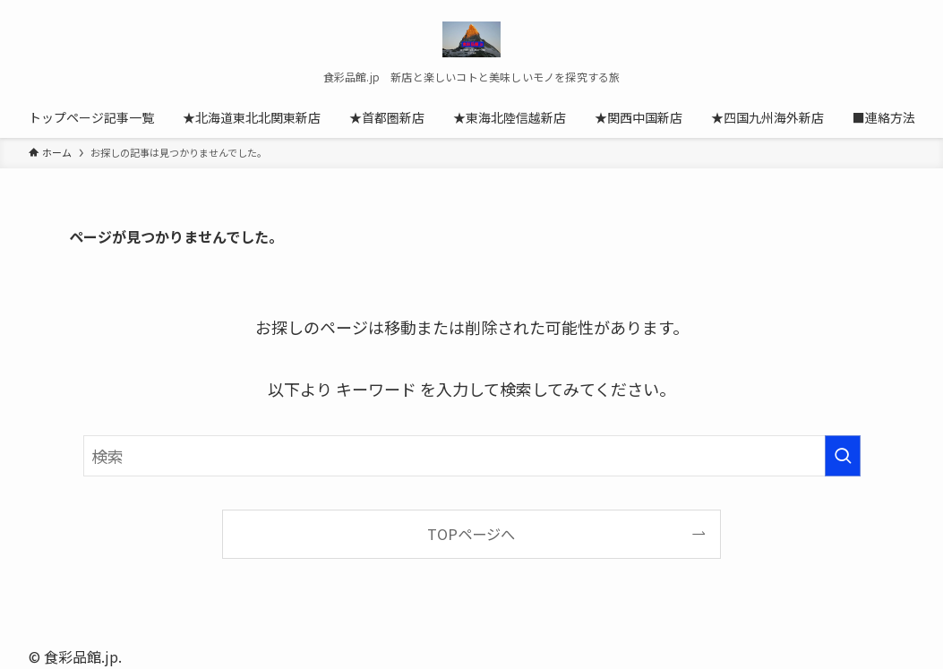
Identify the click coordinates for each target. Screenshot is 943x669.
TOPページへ (471, 534)
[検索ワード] (472, 455)
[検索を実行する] (843, 455)
